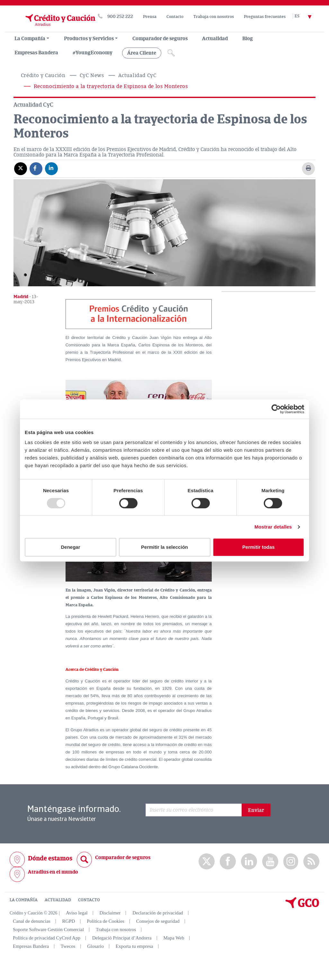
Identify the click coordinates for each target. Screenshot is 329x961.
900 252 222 (120, 16)
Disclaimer (110, 912)
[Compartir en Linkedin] (51, 168)
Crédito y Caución (43, 75)
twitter (206, 861)
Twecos (68, 946)
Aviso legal (77, 912)
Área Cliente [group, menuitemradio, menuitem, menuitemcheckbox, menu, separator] (141, 53)
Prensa (149, 16)
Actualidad (215, 38)
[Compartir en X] (20, 168)
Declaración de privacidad (157, 912)
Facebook (227, 861)
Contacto (174, 16)
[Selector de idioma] (307, 16)
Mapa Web (174, 937)
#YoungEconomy (92, 52)
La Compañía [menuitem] (29, 38)
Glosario (95, 946)
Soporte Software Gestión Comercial (48, 929)
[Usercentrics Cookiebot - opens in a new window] (276, 409)
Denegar (70, 547)
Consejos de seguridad (158, 921)
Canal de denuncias (31, 921)
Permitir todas (258, 547)
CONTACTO (89, 900)
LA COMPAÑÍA (24, 900)
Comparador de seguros (160, 38)
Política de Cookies (105, 921)
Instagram (291, 861)
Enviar (256, 810)
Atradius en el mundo (53, 872)
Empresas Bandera (36, 52)
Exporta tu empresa (134, 946)
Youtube (270, 861)
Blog (247, 38)
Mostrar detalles (273, 526)
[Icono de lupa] (171, 53)
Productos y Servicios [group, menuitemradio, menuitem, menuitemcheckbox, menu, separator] (89, 38)
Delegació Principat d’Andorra (122, 937)
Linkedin (249, 861)
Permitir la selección (164, 547)
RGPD (68, 921)
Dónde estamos (50, 858)
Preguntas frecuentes (265, 16)
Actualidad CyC (137, 75)
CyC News (92, 75)
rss (311, 861)
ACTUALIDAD (58, 900)
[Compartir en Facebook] (36, 168)
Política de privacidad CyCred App (46, 937)
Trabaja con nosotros (213, 16)
